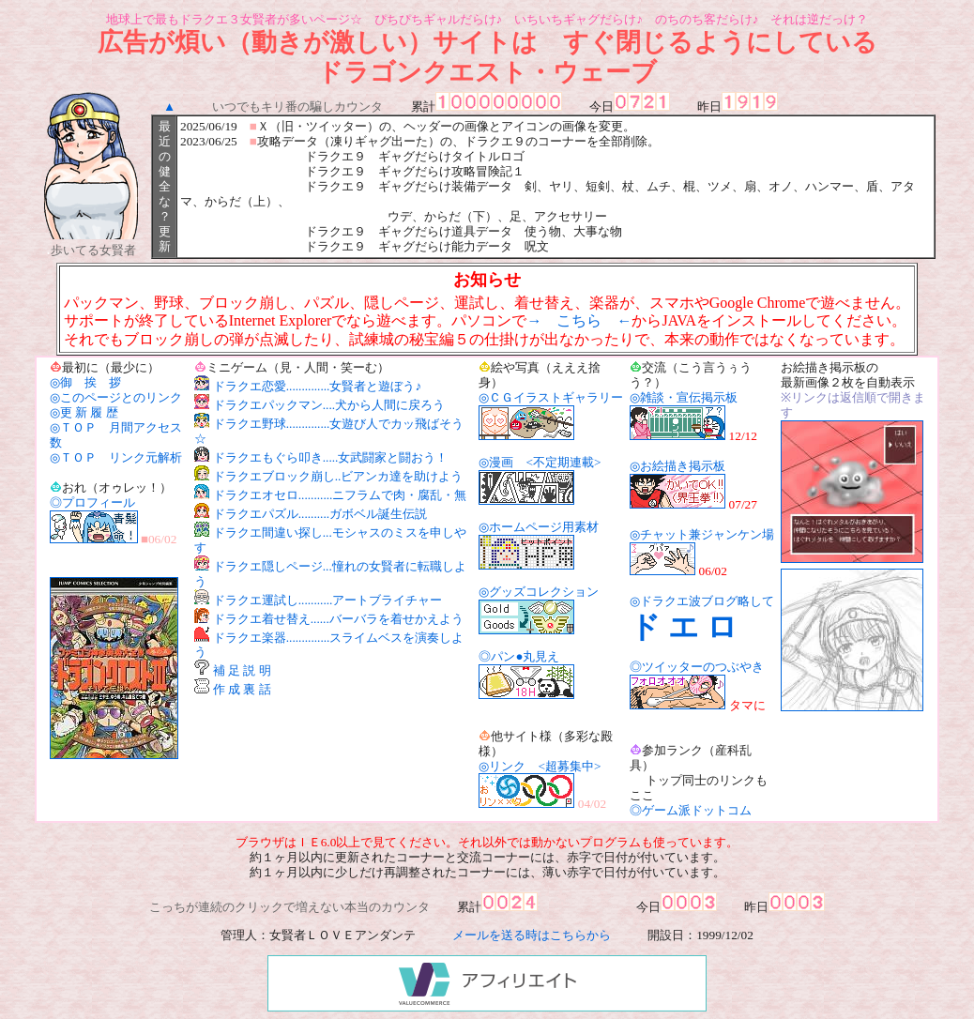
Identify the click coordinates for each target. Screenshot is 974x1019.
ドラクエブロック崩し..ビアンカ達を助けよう (338, 476)
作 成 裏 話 (242, 689)
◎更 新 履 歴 (84, 412)
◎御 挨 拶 (85, 382)
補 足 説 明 (242, 670)
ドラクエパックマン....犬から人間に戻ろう (329, 405)
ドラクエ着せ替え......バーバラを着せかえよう (338, 619)
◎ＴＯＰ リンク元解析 (116, 457)
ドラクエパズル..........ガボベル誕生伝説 (320, 514)
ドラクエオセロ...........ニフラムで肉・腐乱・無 (340, 495)
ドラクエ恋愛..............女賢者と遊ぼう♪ (317, 386)
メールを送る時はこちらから (531, 935)
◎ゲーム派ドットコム (691, 810)
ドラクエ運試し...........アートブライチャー (328, 600)
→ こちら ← (579, 320)
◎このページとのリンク (116, 397)
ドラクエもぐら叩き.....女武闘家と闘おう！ (331, 457)
